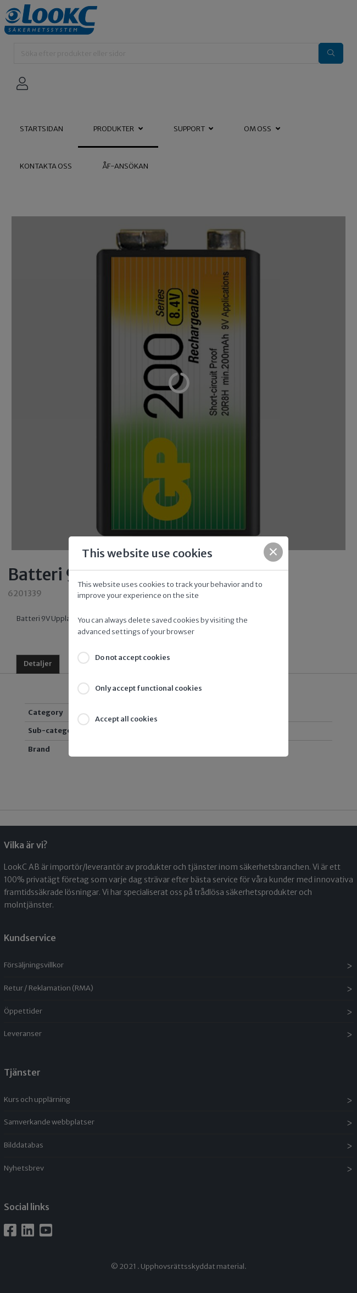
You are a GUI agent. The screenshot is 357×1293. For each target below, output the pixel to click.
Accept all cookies (126, 719)
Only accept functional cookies (148, 688)
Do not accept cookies (132, 657)
